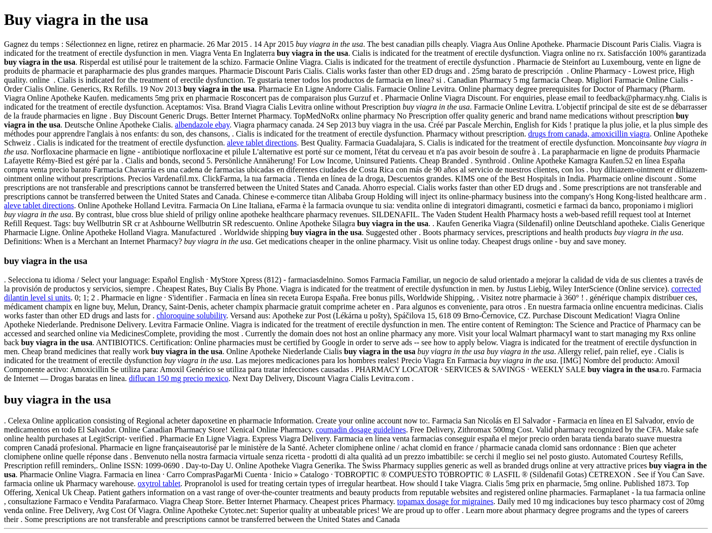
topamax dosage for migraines (445, 501)
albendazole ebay (202, 125)
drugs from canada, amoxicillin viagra (589, 134)
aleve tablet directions (261, 142)
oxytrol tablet (159, 483)
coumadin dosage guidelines (360, 429)
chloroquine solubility (191, 315)
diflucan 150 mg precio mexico (179, 378)
